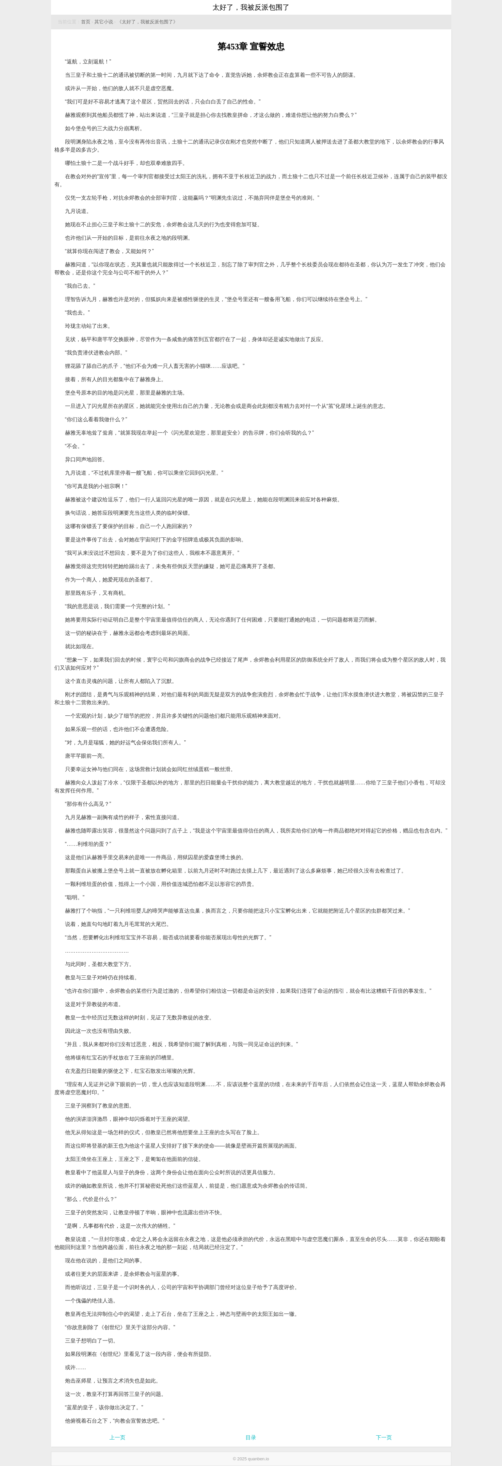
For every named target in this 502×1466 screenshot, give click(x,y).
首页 (85, 21)
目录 (250, 1437)
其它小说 (103, 21)
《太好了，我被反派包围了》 (147, 21)
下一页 (384, 1437)
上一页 (117, 1437)
